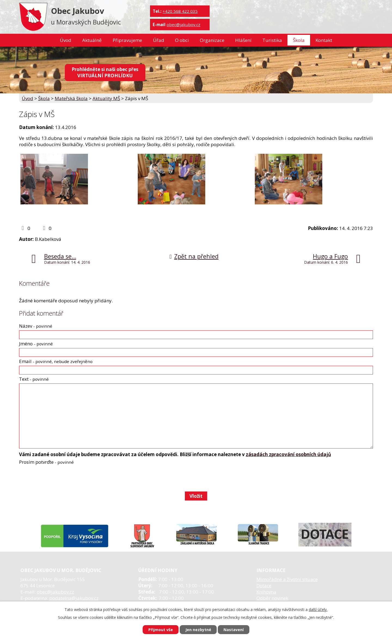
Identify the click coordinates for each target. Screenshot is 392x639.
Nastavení (234, 629)
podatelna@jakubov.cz (74, 598)
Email (56, 361)
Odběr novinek (272, 598)
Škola (299, 40)
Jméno (36, 343)
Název (35, 326)
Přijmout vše (160, 629)
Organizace (212, 40)
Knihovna (266, 592)
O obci (182, 40)
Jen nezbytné (198, 629)
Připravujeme (127, 40)
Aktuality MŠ (106, 98)
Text (34, 379)
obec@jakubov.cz (183, 24)
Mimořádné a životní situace (287, 579)
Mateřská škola (71, 98)
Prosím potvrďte (46, 462)
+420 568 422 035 (180, 11)
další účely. (318, 609)
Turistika (272, 40)
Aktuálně (92, 40)
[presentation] (60, 478)
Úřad (158, 40)
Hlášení (243, 40)
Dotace (263, 585)
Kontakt (324, 40)
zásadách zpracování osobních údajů (288, 454)
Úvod (65, 40)
